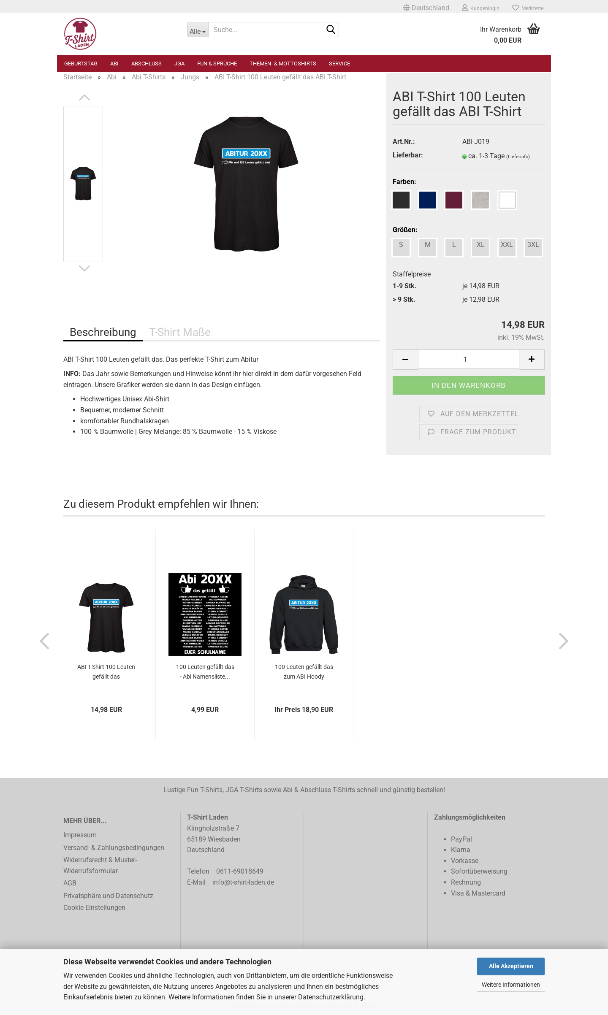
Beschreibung (103, 332)
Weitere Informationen (511, 984)
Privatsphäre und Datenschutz (108, 896)
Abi (114, 63)
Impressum (80, 835)
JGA (179, 63)
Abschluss (146, 63)
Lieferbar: (408, 155)
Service (339, 63)
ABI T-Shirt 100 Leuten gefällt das (106, 671)
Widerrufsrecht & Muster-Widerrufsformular (100, 865)
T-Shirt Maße (180, 332)
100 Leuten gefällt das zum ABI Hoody (304, 671)
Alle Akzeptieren (511, 966)
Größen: (405, 230)
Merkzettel (528, 8)
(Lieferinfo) (518, 157)
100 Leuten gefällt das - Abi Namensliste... (205, 671)
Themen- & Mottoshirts (283, 63)
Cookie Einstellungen (94, 908)
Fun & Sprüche (217, 63)
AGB (69, 883)
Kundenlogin (480, 8)
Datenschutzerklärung (331, 997)
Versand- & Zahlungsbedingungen (113, 848)
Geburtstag (81, 63)
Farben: (404, 182)
